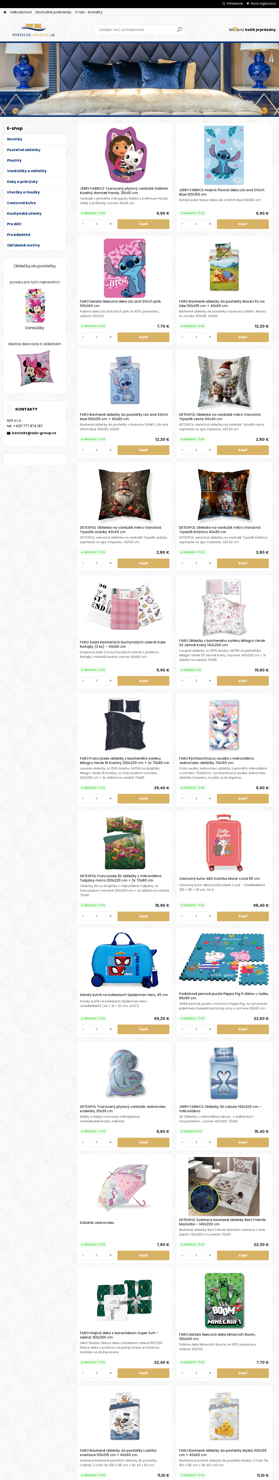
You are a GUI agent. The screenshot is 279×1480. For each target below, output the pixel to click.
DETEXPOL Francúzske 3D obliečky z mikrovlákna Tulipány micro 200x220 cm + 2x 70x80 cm (98, 633)
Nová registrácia (263, 3)
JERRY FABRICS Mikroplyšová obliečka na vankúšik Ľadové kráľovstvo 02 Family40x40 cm (97, 1292)
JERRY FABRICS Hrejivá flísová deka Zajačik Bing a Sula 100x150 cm (148, 1171)
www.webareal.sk (157, 1476)
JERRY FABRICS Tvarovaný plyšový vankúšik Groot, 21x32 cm (248, 1054)
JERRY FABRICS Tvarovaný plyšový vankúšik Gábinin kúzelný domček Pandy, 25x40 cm (98, 197)
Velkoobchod (20, 12)
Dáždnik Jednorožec (196, 779)
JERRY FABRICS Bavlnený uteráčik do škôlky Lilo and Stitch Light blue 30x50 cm (96, 1172)
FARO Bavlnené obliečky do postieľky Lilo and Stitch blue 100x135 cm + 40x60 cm (98, 342)
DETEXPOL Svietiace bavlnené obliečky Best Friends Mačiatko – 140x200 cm (249, 777)
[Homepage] (4, 12)
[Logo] (33, 30)
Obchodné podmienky (53, 12)
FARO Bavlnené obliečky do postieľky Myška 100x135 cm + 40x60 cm (250, 914)
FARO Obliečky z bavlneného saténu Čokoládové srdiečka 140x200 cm (166, 1412)
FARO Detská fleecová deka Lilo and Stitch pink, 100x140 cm (198, 197)
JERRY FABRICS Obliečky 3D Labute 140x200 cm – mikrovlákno (148, 776)
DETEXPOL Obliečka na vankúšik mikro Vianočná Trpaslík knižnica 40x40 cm (248, 340)
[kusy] (85, 256)
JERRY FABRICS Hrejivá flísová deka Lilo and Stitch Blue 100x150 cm (147, 198)
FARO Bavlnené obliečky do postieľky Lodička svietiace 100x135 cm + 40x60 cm (199, 913)
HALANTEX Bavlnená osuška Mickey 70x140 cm (147, 1290)
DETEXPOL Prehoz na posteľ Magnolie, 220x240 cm (196, 1290)
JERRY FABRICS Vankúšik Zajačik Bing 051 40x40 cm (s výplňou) (250, 1171)
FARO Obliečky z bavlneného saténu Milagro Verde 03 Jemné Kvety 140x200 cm (146, 484)
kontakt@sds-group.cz (34, 433)
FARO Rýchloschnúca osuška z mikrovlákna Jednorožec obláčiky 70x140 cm (248, 481)
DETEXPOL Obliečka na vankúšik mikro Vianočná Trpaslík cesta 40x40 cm (147, 340)
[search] (179, 31)
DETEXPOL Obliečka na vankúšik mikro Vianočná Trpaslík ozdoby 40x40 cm (198, 340)
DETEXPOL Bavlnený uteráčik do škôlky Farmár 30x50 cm (195, 1171)
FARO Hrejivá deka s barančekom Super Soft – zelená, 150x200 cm (98, 911)
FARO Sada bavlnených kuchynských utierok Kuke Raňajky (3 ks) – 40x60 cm (98, 486)
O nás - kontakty (89, 12)
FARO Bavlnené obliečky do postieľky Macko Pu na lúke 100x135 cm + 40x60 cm (250, 198)
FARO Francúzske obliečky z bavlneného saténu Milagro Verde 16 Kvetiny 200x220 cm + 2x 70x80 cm (198, 484)
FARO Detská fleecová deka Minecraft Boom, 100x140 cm (147, 915)
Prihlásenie (235, 3)
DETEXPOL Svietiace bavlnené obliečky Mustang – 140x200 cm (199, 1053)
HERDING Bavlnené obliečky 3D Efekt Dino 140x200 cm (146, 1053)
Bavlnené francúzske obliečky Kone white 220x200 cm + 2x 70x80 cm (250, 1291)
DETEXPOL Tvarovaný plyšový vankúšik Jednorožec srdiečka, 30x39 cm (96, 777)
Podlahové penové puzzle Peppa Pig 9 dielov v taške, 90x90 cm (247, 633)
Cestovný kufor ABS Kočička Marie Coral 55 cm (148, 633)
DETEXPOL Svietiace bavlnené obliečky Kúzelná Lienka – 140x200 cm (94, 1054)
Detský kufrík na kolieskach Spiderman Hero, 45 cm (198, 633)
